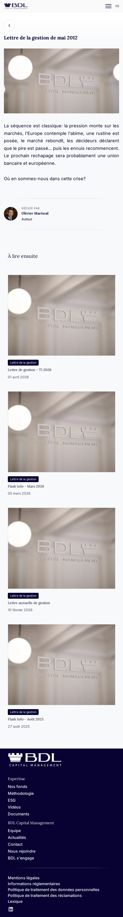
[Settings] (117, 6)
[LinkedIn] (11, 909)
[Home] (35, 765)
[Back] (9, 25)
